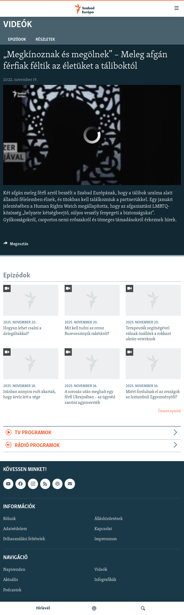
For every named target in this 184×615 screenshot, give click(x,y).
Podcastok (12, 590)
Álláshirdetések (108, 519)
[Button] (15, 245)
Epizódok (17, 40)
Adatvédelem (15, 529)
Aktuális (10, 580)
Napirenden (14, 570)
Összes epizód (169, 411)
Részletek (45, 40)
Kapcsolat (103, 529)
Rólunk (9, 519)
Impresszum (105, 539)
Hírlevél (43, 608)
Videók (100, 570)
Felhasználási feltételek (24, 539)
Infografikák (105, 580)
